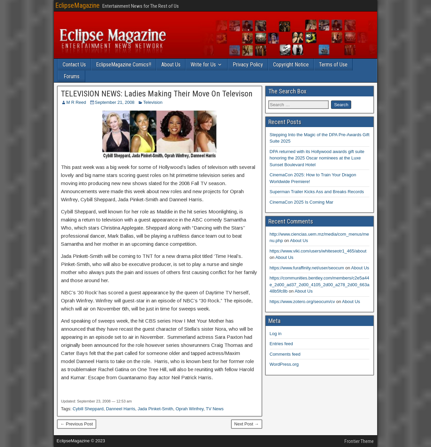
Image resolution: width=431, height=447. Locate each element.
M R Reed (76, 102)
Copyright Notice (291, 64)
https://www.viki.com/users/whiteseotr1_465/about (318, 251)
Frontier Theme (359, 441)
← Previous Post (76, 423)
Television (152, 102)
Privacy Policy (248, 64)
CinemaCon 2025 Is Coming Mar (301, 202)
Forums (71, 76)
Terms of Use (333, 64)
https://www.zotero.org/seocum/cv (302, 301)
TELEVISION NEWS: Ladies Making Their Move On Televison (157, 93)
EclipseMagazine (77, 5)
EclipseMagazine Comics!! (123, 64)
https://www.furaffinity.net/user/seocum (307, 267)
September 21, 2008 (115, 102)
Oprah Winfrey (189, 408)
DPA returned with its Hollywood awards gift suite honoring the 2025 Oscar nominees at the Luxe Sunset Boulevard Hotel (317, 158)
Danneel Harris (120, 408)
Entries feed (281, 343)
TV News (215, 408)
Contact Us (74, 64)
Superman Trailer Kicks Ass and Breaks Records (317, 191)
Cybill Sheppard (88, 408)
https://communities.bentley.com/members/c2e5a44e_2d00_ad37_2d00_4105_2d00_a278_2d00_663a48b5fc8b (319, 284)
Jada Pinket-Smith (155, 408)
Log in (275, 333)
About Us (170, 64)
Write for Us (203, 64)
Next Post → (246, 423)
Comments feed (285, 354)
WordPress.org (284, 364)
